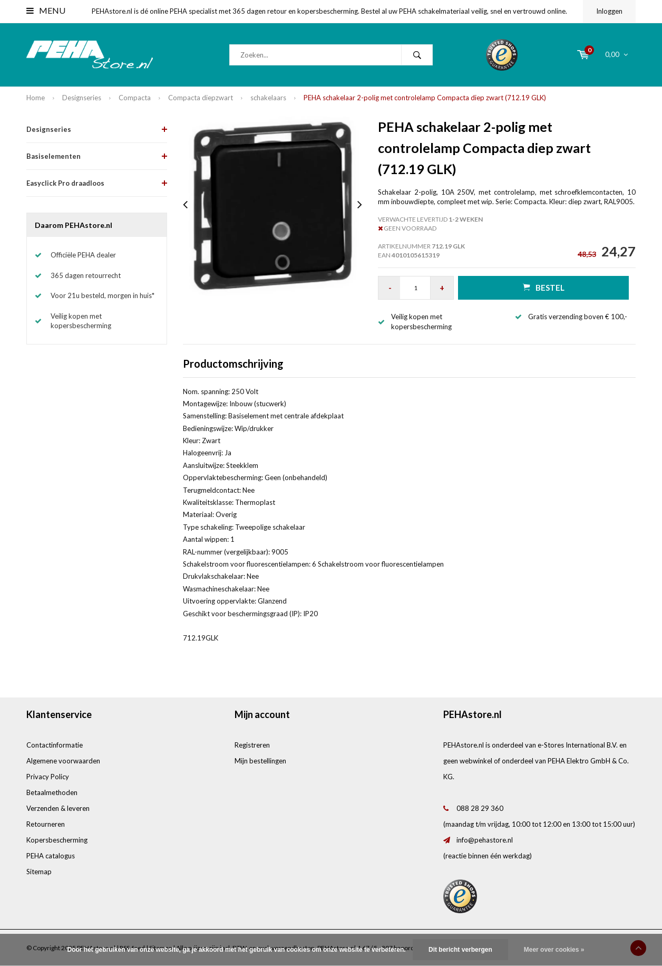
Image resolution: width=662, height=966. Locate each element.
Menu (45, 10)
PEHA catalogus (50, 856)
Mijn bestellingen (260, 761)
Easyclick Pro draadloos (65, 183)
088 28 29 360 (479, 808)
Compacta (135, 97)
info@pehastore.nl (484, 840)
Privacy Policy (47, 776)
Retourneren (45, 824)
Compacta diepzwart (200, 97)
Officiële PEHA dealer (83, 255)
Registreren (252, 745)
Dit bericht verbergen (460, 949)
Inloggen (609, 11)
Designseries (81, 97)
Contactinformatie (54, 745)
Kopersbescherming (56, 840)
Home (35, 97)
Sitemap (39, 871)
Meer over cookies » (554, 949)
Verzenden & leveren (58, 808)
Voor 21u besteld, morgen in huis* (102, 295)
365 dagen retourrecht (86, 275)
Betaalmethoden (51, 792)
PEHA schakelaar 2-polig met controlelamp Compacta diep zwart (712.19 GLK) (425, 97)
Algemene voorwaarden (63, 761)
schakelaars (268, 97)
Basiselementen (53, 156)
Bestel (543, 287)
